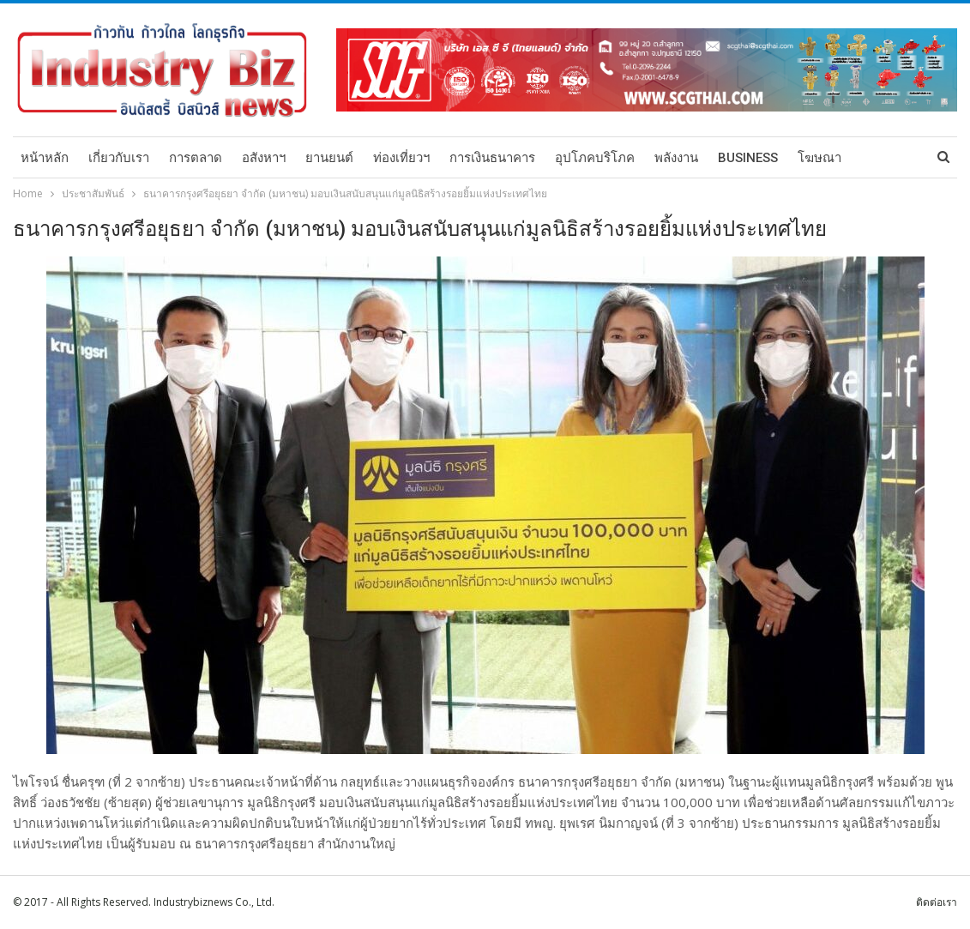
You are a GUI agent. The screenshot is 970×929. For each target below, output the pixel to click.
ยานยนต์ (329, 158)
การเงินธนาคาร (492, 158)
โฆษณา (819, 158)
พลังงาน (676, 158)
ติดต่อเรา (936, 902)
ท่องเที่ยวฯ (401, 158)
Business (748, 158)
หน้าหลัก (45, 158)
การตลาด (195, 158)
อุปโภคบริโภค (595, 158)
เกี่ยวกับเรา (118, 158)
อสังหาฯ (264, 158)
